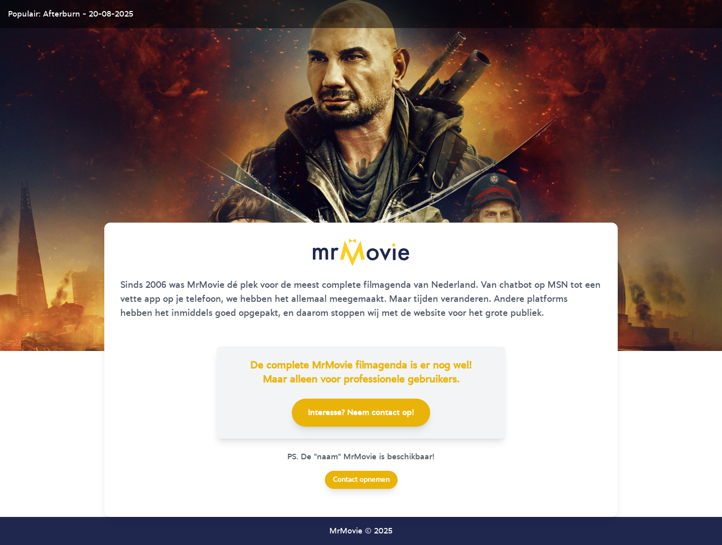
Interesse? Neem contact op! (361, 413)
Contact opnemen (361, 479)
